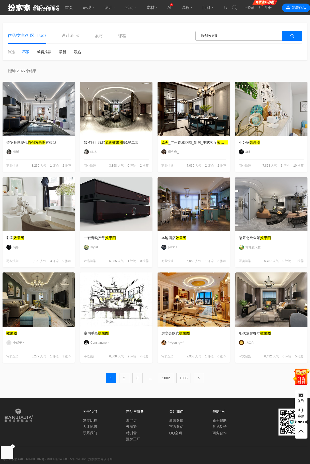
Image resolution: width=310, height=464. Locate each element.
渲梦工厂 (133, 439)
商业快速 (12, 165)
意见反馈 (219, 427)
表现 (87, 7)
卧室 (15, 238)
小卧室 (249, 142)
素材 (150, 7)
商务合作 (219, 433)
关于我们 (90, 412)
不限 (25, 52)
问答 (207, 7)
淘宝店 (131, 420)
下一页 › (199, 378)
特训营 (131, 433)
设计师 (67, 35)
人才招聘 (90, 427)
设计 (108, 7)
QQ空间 (175, 433)
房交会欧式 (175, 333)
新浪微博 (176, 420)
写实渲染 (12, 261)
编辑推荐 (44, 52)
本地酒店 (173, 238)
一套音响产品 (100, 238)
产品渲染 (90, 261)
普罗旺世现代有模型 (31, 142)
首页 (69, 7)
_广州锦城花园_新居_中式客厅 (194, 142)
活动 (129, 7)
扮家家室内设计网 (33, 7)
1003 (184, 378)
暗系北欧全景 (255, 238)
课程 (185, 7)
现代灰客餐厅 (255, 333)
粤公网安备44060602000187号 (23, 459)
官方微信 (176, 427)
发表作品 (299, 8)
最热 (77, 52)
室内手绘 (96, 333)
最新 (62, 52)
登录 (250, 8)
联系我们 (90, 433)
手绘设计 (90, 356)
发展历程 (90, 420)
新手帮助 (219, 420)
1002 (166, 378)
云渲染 (131, 427)
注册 (268, 8)
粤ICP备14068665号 (61, 459)
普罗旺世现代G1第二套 (111, 142)
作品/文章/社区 (21, 35)
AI (169, 7)
